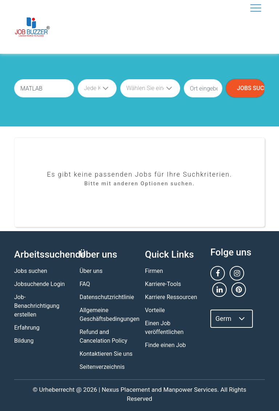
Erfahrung (27, 327)
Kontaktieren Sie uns (106, 353)
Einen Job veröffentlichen (164, 327)
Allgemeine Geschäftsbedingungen (110, 314)
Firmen (154, 270)
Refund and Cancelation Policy (103, 336)
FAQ (85, 284)
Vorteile (155, 310)
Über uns (91, 270)
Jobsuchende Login (39, 284)
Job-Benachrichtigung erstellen (36, 306)
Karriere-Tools (163, 284)
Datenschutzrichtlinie (107, 297)
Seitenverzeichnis (102, 366)
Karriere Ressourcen (171, 297)
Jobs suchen (30, 270)
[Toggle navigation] (255, 8)
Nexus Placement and (132, 389)
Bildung (23, 340)
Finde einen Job (165, 345)
